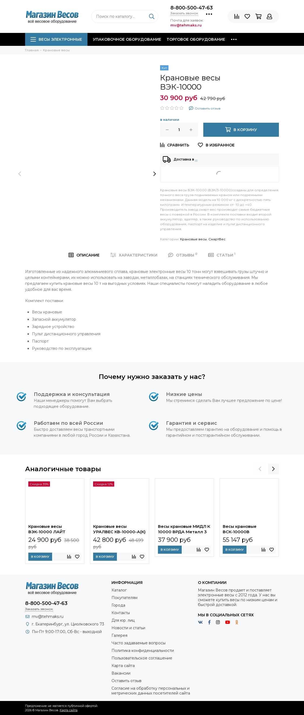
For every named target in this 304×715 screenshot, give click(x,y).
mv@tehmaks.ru (47, 616)
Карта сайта (123, 665)
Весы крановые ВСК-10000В (239, 529)
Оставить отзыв (126, 680)
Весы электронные (56, 39)
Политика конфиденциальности (143, 650)
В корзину (40, 557)
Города (118, 605)
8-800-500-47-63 (191, 8)
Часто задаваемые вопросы (138, 643)
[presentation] (19, 173)
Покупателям (124, 597)
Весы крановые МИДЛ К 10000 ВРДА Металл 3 (184, 529)
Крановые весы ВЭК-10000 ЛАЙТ (46, 529)
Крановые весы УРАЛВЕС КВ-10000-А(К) (119, 529)
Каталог (119, 590)
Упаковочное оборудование (127, 39)
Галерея (119, 635)
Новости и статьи (128, 627)
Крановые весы (193, 239)
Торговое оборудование (196, 39)
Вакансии (121, 673)
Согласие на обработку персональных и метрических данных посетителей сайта (151, 691)
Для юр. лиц (123, 620)
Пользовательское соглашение (142, 658)
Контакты (121, 612)
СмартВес (216, 239)
